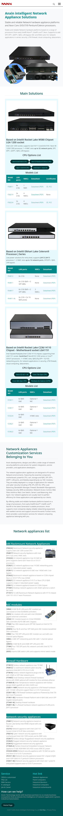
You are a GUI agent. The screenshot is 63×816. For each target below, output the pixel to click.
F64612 (10, 276)
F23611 (10, 400)
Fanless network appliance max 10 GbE (28, 665)
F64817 (10, 290)
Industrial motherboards (42, 787)
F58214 (10, 194)
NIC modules (14, 604)
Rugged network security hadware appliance (30, 741)
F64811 (10, 283)
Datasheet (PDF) (37, 187)
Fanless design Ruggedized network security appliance (33, 738)
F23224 (10, 416)
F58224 (10, 202)
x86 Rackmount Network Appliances (28, 543)
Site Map (43, 810)
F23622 (10, 431)
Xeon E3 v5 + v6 (22, 374)
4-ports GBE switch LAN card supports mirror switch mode (33, 651)
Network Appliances (40, 777)
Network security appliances (23, 716)
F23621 (10, 424)
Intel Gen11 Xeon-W (40, 168)
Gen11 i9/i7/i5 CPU (22, 168)
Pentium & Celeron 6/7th (40, 381)
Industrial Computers (41, 785)
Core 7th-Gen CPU (40, 374)
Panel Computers (39, 780)
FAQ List (4, 780)
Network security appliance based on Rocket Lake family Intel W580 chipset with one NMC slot (23, 723)
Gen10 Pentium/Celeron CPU (41, 162)
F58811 (10, 187)
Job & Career (6, 787)
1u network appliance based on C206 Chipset (30, 585)
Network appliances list (31, 531)
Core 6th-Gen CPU (20, 381)
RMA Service (6, 782)
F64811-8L (12, 298)
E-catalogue (5, 785)
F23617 (10, 408)
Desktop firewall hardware (25, 702)
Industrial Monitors (40, 782)
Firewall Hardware (17, 660)
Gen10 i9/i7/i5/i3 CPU (19, 162)
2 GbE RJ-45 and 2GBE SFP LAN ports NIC (28, 644)
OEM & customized (8, 777)
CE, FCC (49, 187)
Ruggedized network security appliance (28, 743)
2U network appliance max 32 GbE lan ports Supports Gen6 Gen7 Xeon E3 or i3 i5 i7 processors (24, 560)
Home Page (7, 805)
